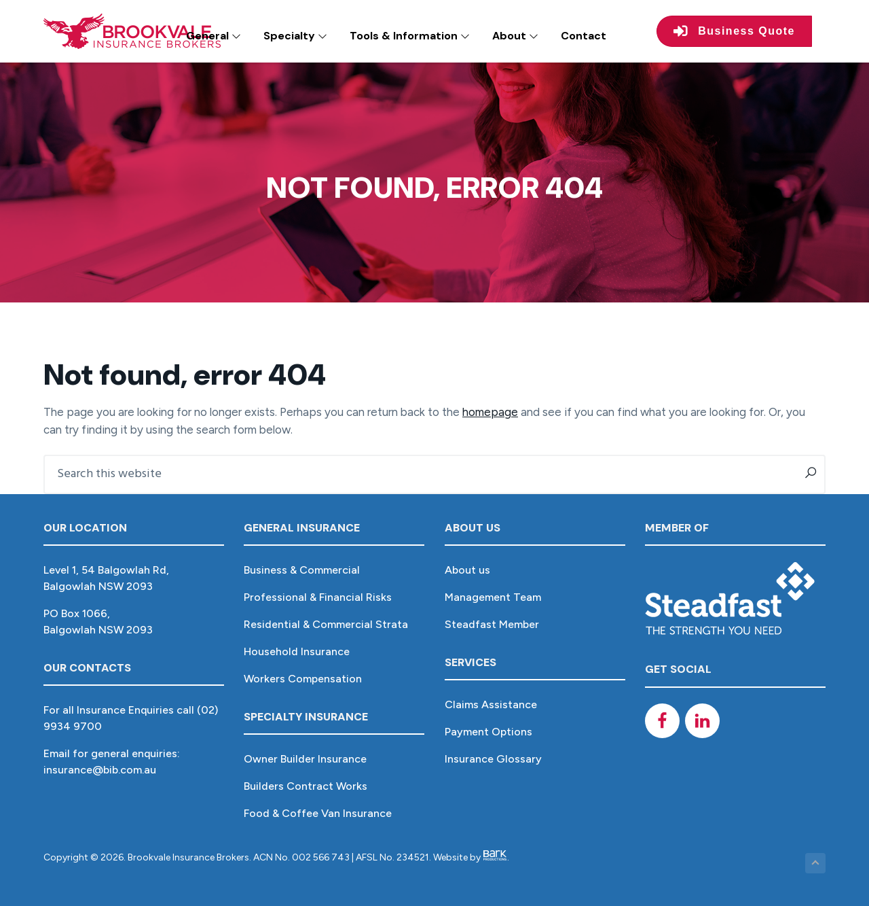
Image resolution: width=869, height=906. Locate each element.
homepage (490, 412)
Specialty (295, 36)
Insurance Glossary (493, 758)
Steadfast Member (492, 624)
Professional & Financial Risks (318, 597)
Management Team (493, 597)
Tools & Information (410, 36)
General (213, 36)
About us (467, 569)
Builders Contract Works (305, 786)
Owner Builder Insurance (305, 758)
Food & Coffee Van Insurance (318, 813)
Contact (583, 36)
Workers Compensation (303, 678)
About (515, 36)
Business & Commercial (302, 569)
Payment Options (488, 731)
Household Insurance (297, 651)
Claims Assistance (491, 704)
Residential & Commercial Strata (326, 624)
